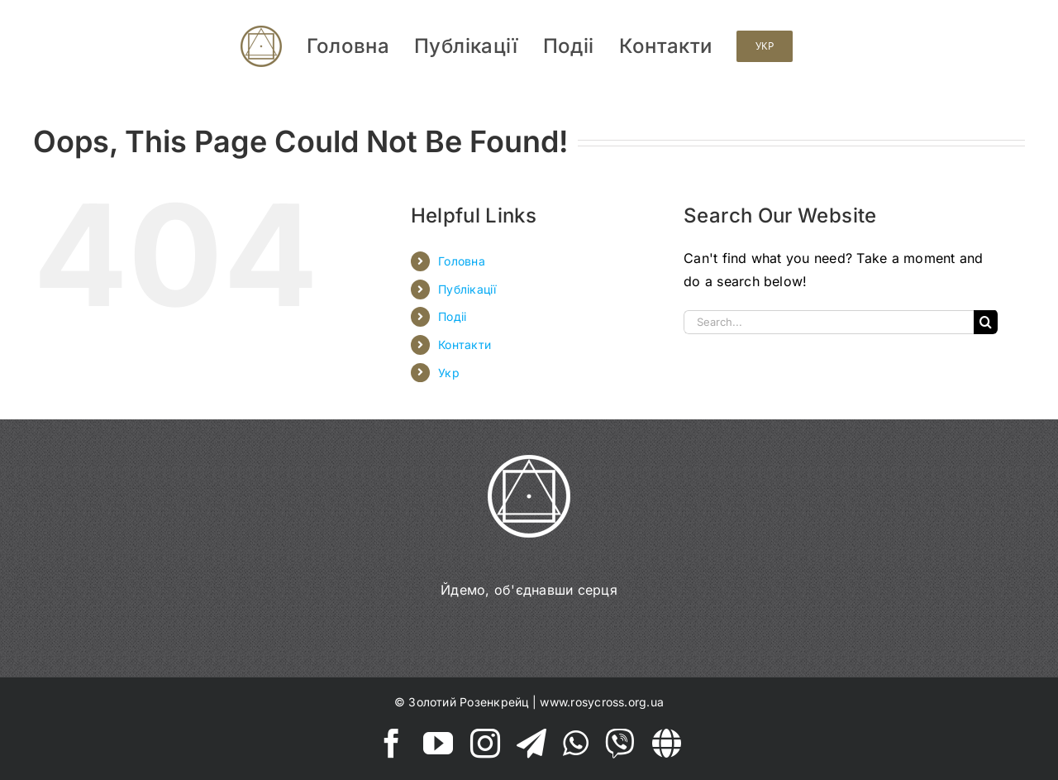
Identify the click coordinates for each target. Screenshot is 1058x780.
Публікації (467, 289)
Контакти (464, 344)
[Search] (986, 322)
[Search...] (829, 322)
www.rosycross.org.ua (602, 702)
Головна (461, 261)
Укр (449, 373)
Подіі (452, 316)
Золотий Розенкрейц (468, 702)
